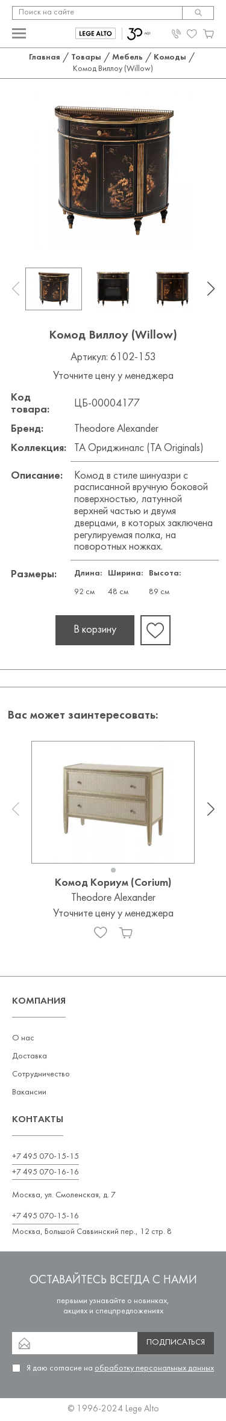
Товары (86, 57)
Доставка (29, 1056)
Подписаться (175, 1342)
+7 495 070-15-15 (45, 1157)
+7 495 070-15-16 (45, 1216)
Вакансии (29, 1092)
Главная (44, 57)
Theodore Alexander (116, 429)
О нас (23, 1038)
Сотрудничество (41, 1074)
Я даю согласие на (120, 1368)
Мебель (127, 57)
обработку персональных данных (154, 1368)
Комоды (170, 57)
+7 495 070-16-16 (45, 1172)
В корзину (95, 630)
